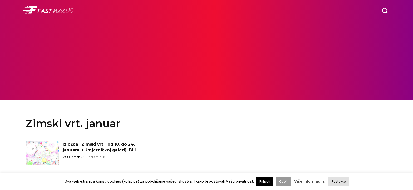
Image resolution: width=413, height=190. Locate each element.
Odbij (283, 181)
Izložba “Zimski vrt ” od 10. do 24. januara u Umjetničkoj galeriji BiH (100, 150)
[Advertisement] (206, 61)
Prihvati (264, 181)
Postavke (339, 181)
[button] (385, 11)
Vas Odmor (71, 163)
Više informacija (309, 181)
